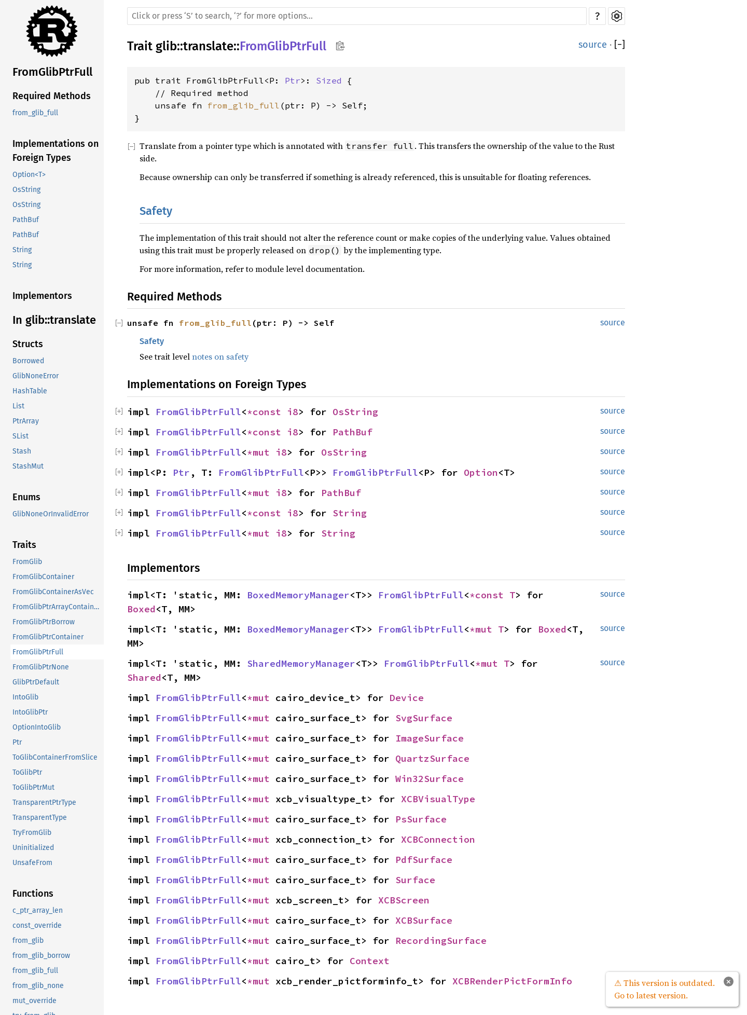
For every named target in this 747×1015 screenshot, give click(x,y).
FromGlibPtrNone (40, 667)
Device (407, 698)
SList (20, 436)
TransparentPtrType (44, 802)
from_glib (28, 940)
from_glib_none (38, 985)
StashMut (28, 466)
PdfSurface (423, 860)
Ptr (17, 742)
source (592, 44)
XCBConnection (438, 839)
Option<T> (29, 174)
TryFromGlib (31, 832)
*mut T (486, 629)
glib (166, 46)
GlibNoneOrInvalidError (50, 514)
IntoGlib (25, 697)
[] (619, 44)
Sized (329, 80)
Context (370, 961)
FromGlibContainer (43, 576)
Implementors (42, 295)
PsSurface (421, 819)
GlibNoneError (35, 376)
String (22, 249)
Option (481, 472)
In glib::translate (54, 320)
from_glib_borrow (41, 955)
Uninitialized (33, 847)
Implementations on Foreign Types (55, 150)
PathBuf (25, 219)
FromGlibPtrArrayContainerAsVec (58, 606)
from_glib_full (35, 112)
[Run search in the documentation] (357, 16)
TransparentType (39, 817)
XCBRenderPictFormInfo (512, 981)
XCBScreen (404, 900)
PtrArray (25, 421)
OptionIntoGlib (36, 727)
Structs (27, 344)
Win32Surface (429, 779)
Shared (144, 677)
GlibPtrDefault (35, 682)
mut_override (34, 1000)
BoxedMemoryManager (298, 595)
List (18, 406)
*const (267, 412)
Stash (21, 451)
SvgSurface (423, 718)
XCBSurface (423, 920)
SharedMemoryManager (301, 663)
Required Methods (51, 96)
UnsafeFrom (32, 862)
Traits (24, 545)
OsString (26, 189)
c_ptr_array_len (37, 910)
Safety (156, 211)
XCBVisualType (438, 799)
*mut (261, 452)
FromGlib (27, 561)
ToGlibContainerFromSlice (55, 757)
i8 (292, 412)
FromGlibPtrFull (52, 72)
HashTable (29, 391)
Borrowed (28, 360)
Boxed (141, 609)
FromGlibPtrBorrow (43, 622)
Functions (32, 893)
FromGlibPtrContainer (48, 637)
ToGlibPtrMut (33, 787)
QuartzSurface (432, 758)
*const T (492, 595)
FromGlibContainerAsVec (53, 591)
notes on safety (220, 356)
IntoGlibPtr (30, 712)
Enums (26, 497)
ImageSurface (429, 738)
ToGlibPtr (27, 772)
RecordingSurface (441, 941)
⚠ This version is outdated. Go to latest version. (664, 989)
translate (208, 46)
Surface (415, 880)
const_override (37, 925)
